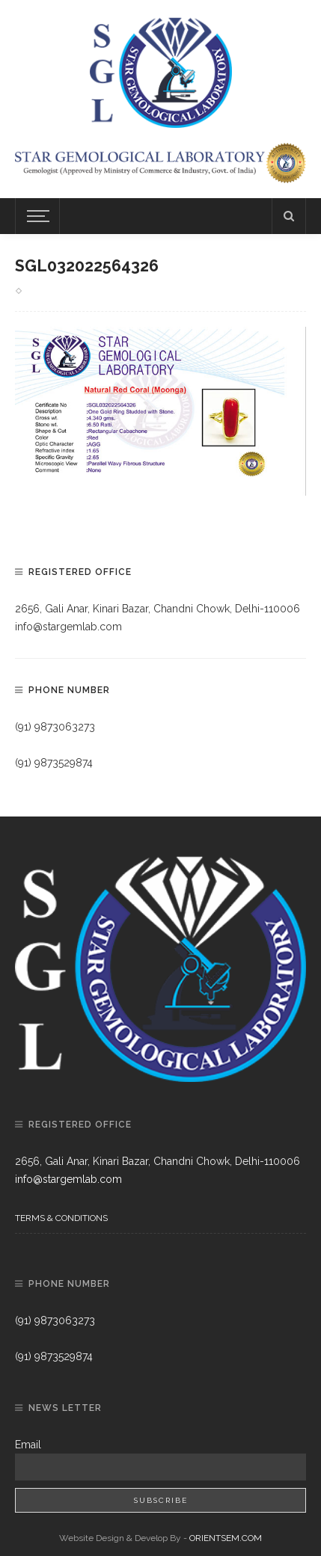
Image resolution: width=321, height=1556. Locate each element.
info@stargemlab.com (68, 627)
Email (28, 1445)
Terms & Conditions (61, 1218)
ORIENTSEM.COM (225, 1538)
